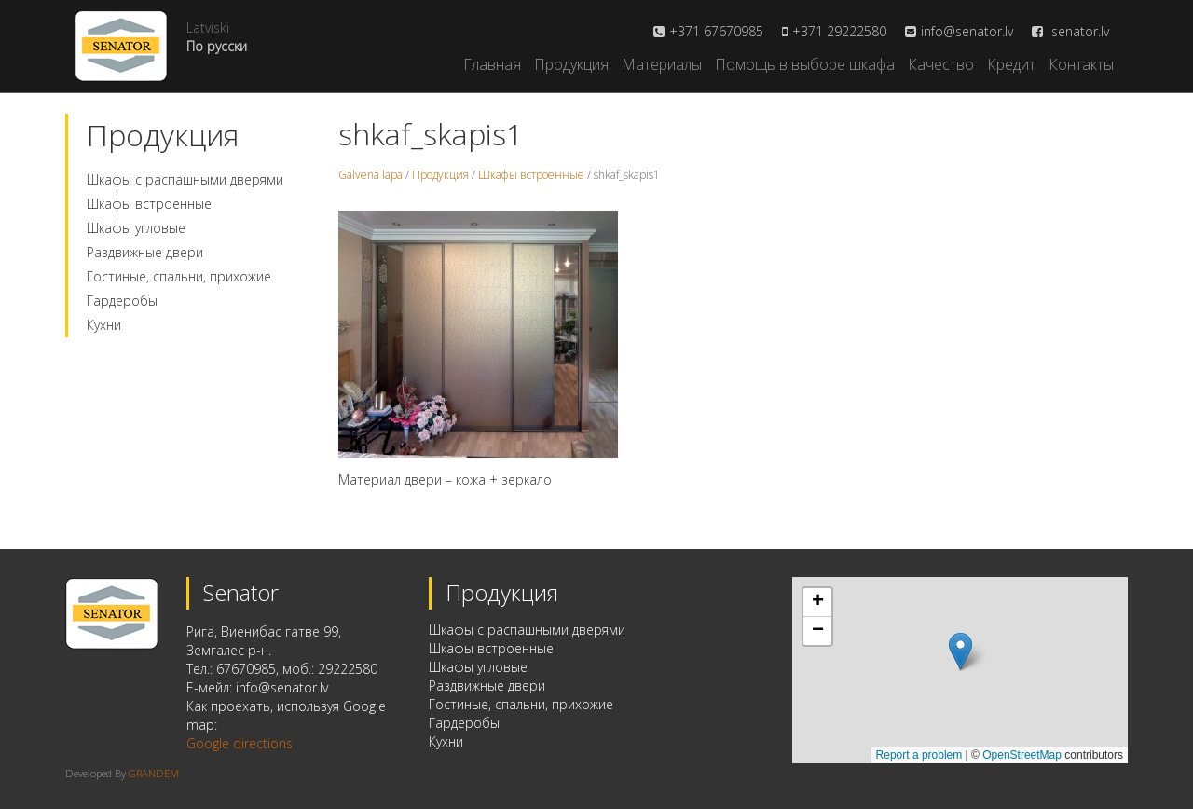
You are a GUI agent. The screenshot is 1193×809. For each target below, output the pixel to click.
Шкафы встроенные (149, 204)
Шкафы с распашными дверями (185, 179)
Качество (941, 64)
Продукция (571, 64)
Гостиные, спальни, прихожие (179, 276)
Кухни (104, 325)
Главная (492, 64)
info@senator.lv (967, 31)
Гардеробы (122, 300)
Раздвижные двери (145, 252)
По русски (216, 46)
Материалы (662, 64)
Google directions (239, 743)
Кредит (1011, 64)
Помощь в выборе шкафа (805, 64)
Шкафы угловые (136, 228)
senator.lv (1070, 31)
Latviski (207, 27)
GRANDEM (154, 773)
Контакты (1081, 64)
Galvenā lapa (370, 175)
